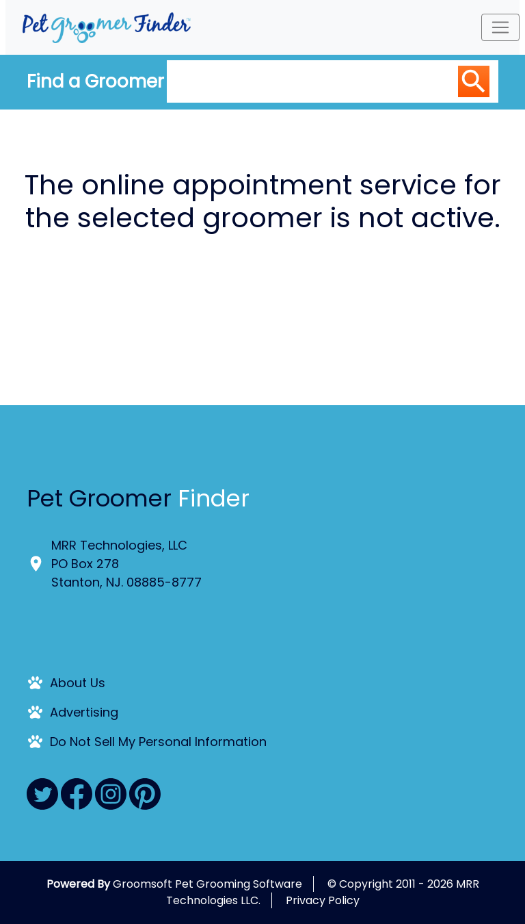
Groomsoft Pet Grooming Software (207, 884)
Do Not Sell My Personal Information (158, 741)
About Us (77, 682)
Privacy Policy (323, 900)
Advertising (84, 712)
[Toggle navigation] (500, 27)
